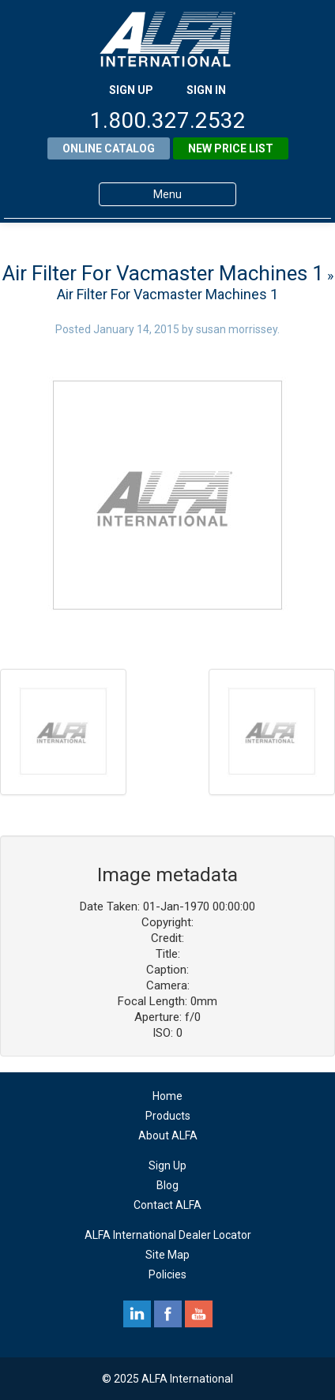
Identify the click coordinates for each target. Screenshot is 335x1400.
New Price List (230, 148)
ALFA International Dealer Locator (168, 1235)
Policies (167, 1274)
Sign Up (167, 1165)
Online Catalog (108, 148)
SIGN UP (131, 90)
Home (167, 1096)
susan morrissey (236, 329)
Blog (167, 1185)
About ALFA (168, 1135)
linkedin (137, 1314)
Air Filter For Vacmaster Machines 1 (163, 273)
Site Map (167, 1254)
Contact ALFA (167, 1205)
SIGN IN (206, 90)
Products (167, 1115)
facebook (168, 1314)
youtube (199, 1314)
